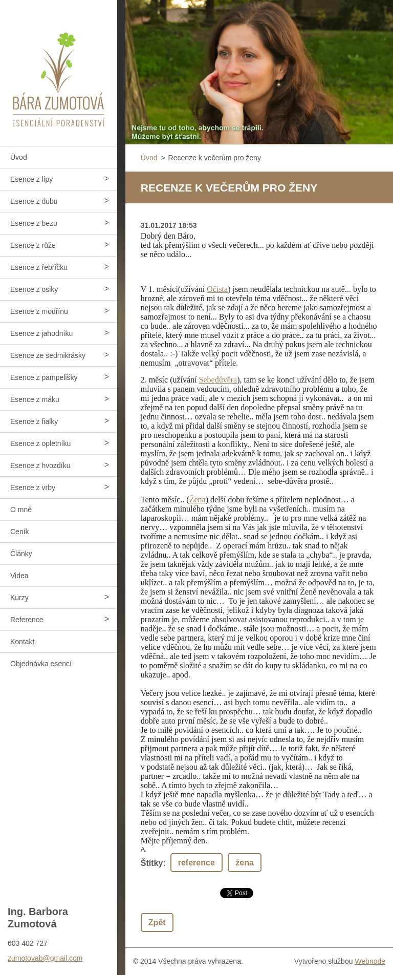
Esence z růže (33, 245)
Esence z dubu (34, 201)
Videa (19, 575)
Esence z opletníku (40, 443)
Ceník (19, 531)
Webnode (370, 961)
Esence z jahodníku (41, 333)
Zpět (157, 922)
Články (21, 553)
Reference (26, 620)
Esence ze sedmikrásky (47, 355)
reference (196, 862)
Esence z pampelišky (44, 377)
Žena (197, 499)
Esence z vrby (32, 487)
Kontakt (22, 642)
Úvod (18, 157)
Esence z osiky (34, 289)
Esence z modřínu (39, 311)
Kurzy (19, 598)
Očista (217, 289)
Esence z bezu (33, 223)
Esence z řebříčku (39, 267)
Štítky (152, 863)
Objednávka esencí (41, 664)
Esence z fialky (34, 421)
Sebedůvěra (218, 379)
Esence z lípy (31, 179)
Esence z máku (34, 399)
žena (244, 862)
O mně (21, 509)
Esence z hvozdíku (40, 465)
